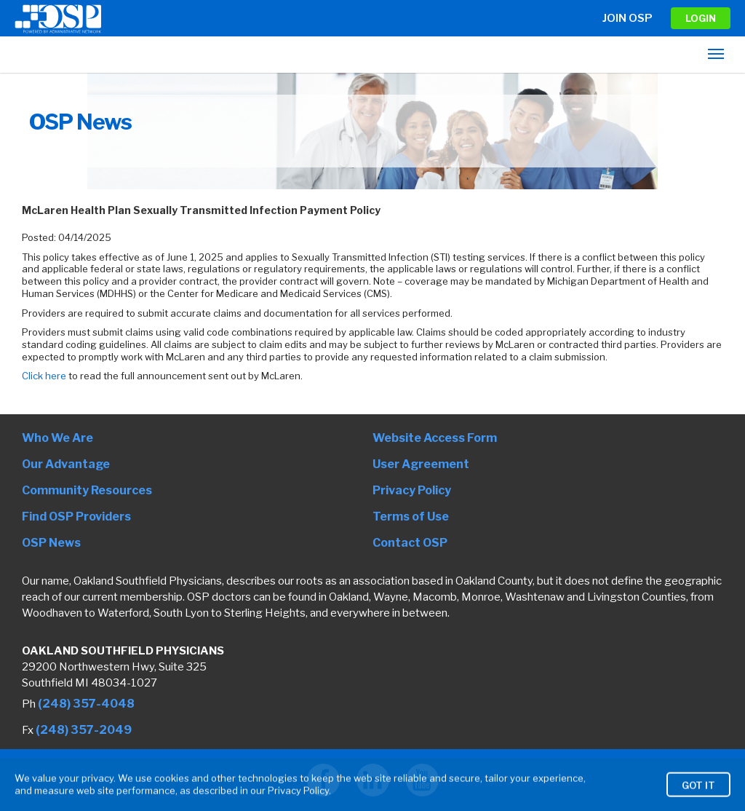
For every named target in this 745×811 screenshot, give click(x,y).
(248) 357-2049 (84, 730)
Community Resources (87, 490)
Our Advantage (66, 464)
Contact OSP (409, 543)
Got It (698, 796)
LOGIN (700, 18)
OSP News (51, 543)
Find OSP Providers (76, 516)
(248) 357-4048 (86, 704)
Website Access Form (434, 438)
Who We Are (57, 438)
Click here (45, 375)
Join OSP (627, 18)
